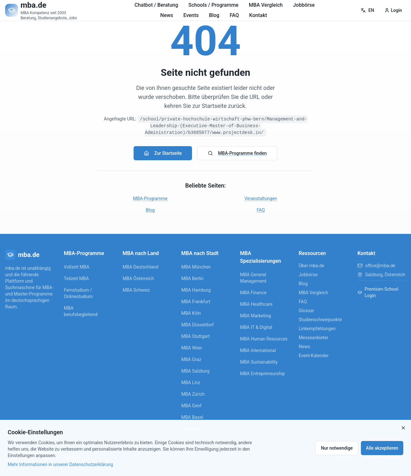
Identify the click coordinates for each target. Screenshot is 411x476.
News (166, 15)
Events (191, 15)
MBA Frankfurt (195, 301)
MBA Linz (190, 382)
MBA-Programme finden (237, 153)
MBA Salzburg (195, 371)
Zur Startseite (163, 153)
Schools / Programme (213, 5)
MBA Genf (191, 405)
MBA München (196, 266)
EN (367, 10)
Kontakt (258, 15)
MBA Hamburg (196, 290)
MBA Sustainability (258, 362)
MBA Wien (191, 347)
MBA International (258, 350)
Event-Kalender (313, 355)
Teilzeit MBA (76, 278)
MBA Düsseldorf (197, 324)
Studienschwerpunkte (320, 319)
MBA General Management (253, 278)
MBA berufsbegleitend (81, 311)
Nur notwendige (337, 448)
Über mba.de (311, 265)
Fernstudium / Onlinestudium (78, 293)
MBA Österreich (138, 278)
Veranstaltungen (260, 198)
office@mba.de (380, 265)
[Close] (403, 428)
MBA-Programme (150, 198)
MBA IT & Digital (256, 327)
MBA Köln (191, 313)
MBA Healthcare (256, 304)
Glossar (306, 310)
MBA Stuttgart (195, 336)
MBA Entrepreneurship (262, 373)
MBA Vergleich (266, 5)
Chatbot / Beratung (156, 5)
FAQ (234, 15)
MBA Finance (253, 292)
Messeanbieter (313, 337)
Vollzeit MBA (76, 266)
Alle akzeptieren (382, 448)
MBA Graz (191, 359)
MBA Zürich (193, 394)
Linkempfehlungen (317, 328)
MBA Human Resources (263, 338)
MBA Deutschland (140, 266)
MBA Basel (192, 417)
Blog (214, 15)
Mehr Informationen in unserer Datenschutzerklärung (60, 464)
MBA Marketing (255, 315)
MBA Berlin (192, 278)
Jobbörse (304, 5)
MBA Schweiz (136, 290)
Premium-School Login (377, 292)
